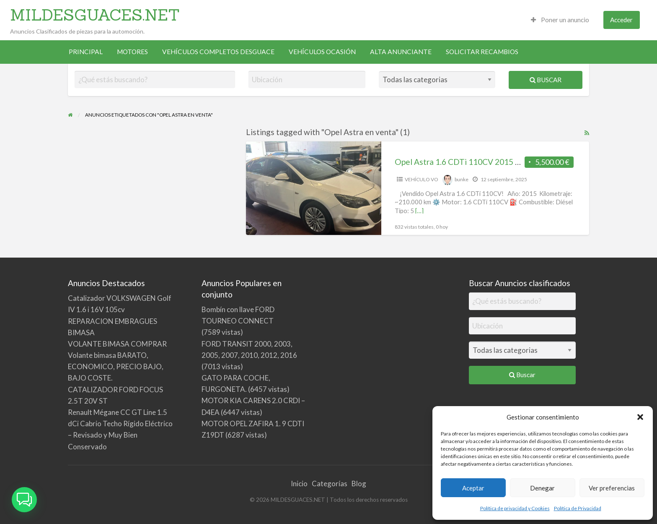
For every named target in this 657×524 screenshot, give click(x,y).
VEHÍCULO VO (421, 179)
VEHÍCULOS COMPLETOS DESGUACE (218, 51)
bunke (461, 179)
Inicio (299, 483)
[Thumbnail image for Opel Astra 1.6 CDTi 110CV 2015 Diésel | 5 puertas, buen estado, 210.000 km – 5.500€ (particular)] (313, 188)
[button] (640, 417)
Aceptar (473, 488)
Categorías (329, 483)
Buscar (545, 79)
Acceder (621, 19)
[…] (419, 210)
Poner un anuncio (560, 19)
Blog (359, 483)
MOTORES (132, 51)
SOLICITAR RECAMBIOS (482, 51)
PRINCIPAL (86, 51)
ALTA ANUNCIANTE (401, 51)
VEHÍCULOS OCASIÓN (322, 51)
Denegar (542, 488)
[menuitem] (560, 20)
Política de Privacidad (577, 508)
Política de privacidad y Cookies (515, 508)
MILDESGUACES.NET (95, 15)
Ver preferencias (612, 488)
